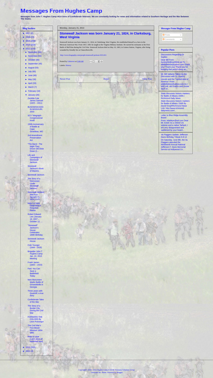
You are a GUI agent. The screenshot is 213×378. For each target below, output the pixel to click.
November (33, 56)
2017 (28, 33)
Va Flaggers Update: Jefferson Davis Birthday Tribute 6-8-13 (174, 135)
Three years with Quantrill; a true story (35, 293)
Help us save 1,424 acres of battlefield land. (35, 339)
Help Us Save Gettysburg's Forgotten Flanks (34, 207)
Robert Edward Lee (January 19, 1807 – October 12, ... (35, 217)
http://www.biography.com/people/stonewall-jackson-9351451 (83, 55)
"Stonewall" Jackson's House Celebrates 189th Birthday (35, 230)
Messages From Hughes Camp (61, 10)
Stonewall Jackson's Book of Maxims (36, 168)
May (30, 79)
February (32, 91)
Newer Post (65, 79)
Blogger (119, 372)
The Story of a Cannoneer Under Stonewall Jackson (34, 183)
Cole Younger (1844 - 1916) (35, 246)
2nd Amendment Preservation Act (35, 137)
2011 (28, 351)
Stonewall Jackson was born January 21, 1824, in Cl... (36, 195)
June (30, 75)
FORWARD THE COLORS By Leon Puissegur (36, 319)
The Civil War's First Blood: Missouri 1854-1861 (35, 329)
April (30, 83)
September (33, 64)
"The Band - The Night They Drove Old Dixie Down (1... (36, 147)
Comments (169, 39)
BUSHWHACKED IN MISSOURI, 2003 (35, 109)
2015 (28, 41)
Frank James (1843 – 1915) (35, 263)
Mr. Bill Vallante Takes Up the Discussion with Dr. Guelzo (174, 75)
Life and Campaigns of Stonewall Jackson (35, 158)
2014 (28, 45)
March (31, 87)
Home (106, 79)
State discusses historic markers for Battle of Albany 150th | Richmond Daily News (175, 95)
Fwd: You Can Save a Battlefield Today (34, 272)
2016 (28, 37)
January (32, 95)
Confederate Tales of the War (36, 300)
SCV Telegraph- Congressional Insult (35, 117)
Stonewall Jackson (36, 175)
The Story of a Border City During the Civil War (35, 309)
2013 (28, 49)
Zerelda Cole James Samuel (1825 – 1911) (35, 100)
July (30, 71)
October (32, 60)
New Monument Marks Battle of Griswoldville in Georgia (35, 283)
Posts (166, 35)
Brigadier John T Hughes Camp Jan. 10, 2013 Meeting (35, 255)
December (33, 52)
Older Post (147, 79)
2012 (28, 347)
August (31, 68)
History (68, 65)
